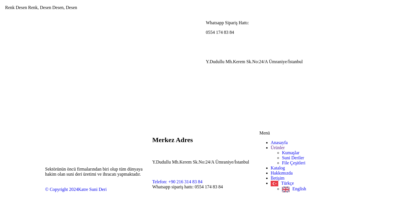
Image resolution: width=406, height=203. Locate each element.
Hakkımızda (282, 173)
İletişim (277, 178)
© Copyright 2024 (61, 189)
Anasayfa (279, 142)
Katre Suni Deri (92, 189)
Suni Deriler (293, 157)
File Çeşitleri (293, 162)
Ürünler (278, 147)
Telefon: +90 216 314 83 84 (177, 181)
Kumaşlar (290, 152)
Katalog (278, 168)
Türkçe (287, 183)
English (299, 188)
